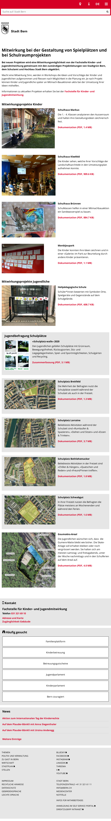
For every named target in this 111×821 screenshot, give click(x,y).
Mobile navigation (106, 4)
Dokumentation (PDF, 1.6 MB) (75, 514)
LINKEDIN (61, 762)
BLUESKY (60, 752)
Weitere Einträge (11, 739)
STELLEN (6, 769)
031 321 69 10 (18, 613)
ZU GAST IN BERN (10, 759)
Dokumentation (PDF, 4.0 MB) (75, 565)
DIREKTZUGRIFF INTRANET (69, 809)
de (98, 4)
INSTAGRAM (62, 759)
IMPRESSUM (7, 780)
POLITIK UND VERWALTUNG (15, 755)
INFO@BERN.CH (64, 787)
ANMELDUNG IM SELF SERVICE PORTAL (75, 805)
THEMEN (6, 752)
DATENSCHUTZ (9, 787)
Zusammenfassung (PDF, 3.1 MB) (51, 362)
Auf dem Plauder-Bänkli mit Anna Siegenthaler (29, 724)
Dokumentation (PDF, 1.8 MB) (75, 476)
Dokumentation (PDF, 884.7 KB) (76, 217)
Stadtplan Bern (80, 4)
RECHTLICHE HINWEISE (13, 784)
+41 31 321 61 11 (83, 784)
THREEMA (61, 766)
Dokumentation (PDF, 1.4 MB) (75, 127)
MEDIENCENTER (64, 791)
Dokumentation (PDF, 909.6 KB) (76, 174)
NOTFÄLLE (61, 794)
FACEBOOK (61, 755)
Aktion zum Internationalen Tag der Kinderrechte (30, 718)
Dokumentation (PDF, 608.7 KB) (76, 304)
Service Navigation (89, 4)
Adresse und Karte (12, 618)
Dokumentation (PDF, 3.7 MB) (75, 441)
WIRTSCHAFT (8, 762)
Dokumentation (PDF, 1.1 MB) (75, 263)
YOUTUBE (61, 773)
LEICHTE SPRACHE (10, 794)
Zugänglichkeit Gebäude (16, 621)
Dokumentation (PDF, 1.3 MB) (75, 399)
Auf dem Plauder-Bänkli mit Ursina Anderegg (28, 730)
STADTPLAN (7, 766)
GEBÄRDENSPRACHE (11, 791)
